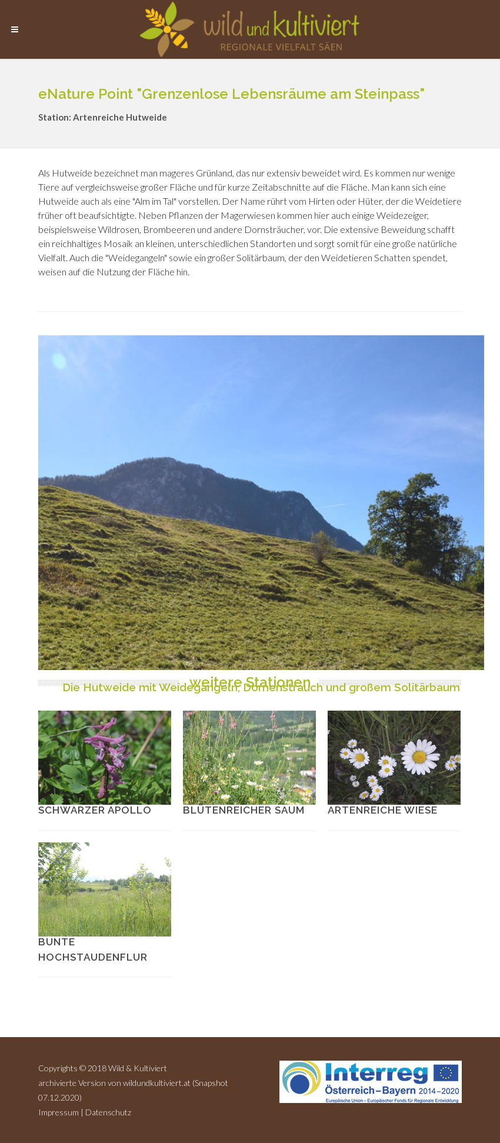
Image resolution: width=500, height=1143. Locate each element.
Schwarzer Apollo (95, 810)
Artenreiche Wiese (383, 810)
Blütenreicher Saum (244, 810)
